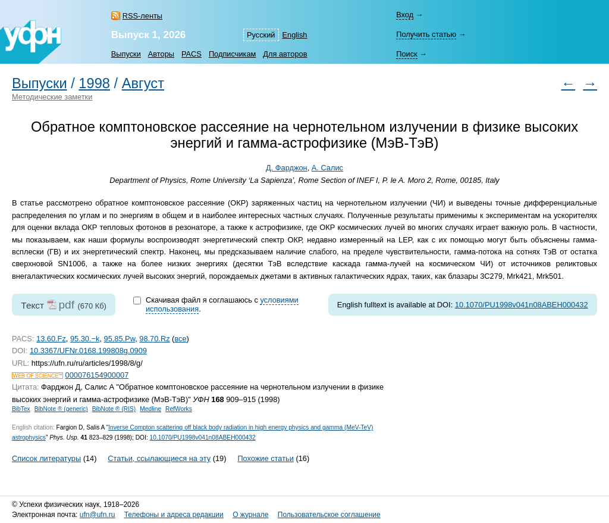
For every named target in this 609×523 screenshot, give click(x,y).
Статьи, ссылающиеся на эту (159, 458)
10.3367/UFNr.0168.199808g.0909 (88, 350)
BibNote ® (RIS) (114, 409)
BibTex (21, 409)
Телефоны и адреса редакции (174, 514)
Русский (261, 34)
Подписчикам (232, 53)
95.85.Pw (120, 338)
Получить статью (426, 34)
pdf (66, 304)
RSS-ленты (142, 15)
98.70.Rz (154, 338)
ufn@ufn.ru (97, 514)
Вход (404, 14)
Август (143, 83)
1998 (94, 83)
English (294, 34)
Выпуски (126, 53)
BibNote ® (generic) (61, 409)
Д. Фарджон (286, 167)
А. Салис (327, 167)
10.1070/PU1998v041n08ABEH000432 (521, 304)
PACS (191, 53)
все (180, 338)
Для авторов (285, 53)
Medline (150, 409)
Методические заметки (52, 96)
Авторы (161, 53)
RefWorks (178, 409)
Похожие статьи (265, 458)
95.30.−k (84, 338)
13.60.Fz (51, 338)
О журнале (250, 514)
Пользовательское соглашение (329, 514)
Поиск (406, 53)
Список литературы (46, 458)
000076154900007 (97, 375)
